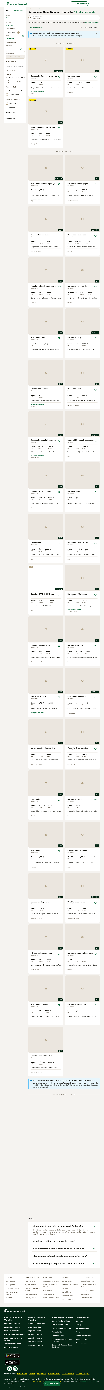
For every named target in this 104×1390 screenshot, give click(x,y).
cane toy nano (48, 1294)
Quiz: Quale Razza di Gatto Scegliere (62, 1346)
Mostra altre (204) (16, 98)
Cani (8, 20)
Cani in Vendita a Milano (61, 1321)
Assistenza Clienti (82, 1328)
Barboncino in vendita (12, 1327)
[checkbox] (7, 61)
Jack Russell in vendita (13, 1344)
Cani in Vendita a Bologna (61, 1328)
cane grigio (10, 1277)
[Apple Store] (12, 1362)
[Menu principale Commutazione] (2, 4)
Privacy (78, 1325)
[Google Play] (12, 1355)
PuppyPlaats (41, 1374)
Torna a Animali (12, 15)
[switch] (19, 46)
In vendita (11, 29)
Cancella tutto (18, 10)
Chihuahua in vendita (12, 1323)
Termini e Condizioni (83, 1336)
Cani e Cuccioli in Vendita (13, 1318)
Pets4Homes (22, 1374)
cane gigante (67, 1281)
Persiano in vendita (35, 1342)
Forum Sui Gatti (58, 1336)
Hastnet (32, 1374)
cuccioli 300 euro (87, 1281)
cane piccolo (10, 1281)
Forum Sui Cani (57, 1332)
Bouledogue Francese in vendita (13, 1339)
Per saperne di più (92, 22)
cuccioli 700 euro (87, 1290)
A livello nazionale (84, 12)
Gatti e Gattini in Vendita (36, 1318)
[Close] (97, 33)
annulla (20, 51)
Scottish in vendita (35, 1338)
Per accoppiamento (15, 39)
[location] (15, 109)
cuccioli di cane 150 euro (88, 1286)
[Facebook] (9, 1368)
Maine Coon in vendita (36, 1323)
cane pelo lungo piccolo (12, 1293)
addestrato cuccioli (31, 1277)
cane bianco (66, 1292)
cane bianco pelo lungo (70, 1285)
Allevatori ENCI (81, 1339)
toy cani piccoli (30, 1285)
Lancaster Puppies (82, 1374)
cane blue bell (67, 1296)
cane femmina (86, 1298)
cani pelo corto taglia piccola (32, 1289)
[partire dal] (10, 141)
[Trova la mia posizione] (21, 110)
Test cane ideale (82, 1343)
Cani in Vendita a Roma (60, 1325)
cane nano (66, 1288)
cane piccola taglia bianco (50, 1286)
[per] (20, 141)
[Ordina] (90, 27)
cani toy (9, 1298)
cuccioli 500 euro (87, 1277)
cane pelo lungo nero (51, 1298)
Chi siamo (79, 1321)
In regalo (11, 34)
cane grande (10, 1285)
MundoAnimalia (54, 1374)
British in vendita (34, 1327)
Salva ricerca (36, 27)
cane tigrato (47, 1277)
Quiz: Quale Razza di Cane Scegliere (62, 1340)
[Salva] (59, 77)
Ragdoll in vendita (35, 1331)
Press (78, 1332)
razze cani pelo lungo (51, 1281)
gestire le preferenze (89, 1381)
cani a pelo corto (49, 1290)
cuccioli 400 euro (68, 1299)
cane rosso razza (30, 1294)
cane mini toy (67, 1277)
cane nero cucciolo (13, 1288)
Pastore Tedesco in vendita (14, 1334)
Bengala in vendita (35, 1334)
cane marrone (29, 1281)
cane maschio (86, 1294)
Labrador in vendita (11, 1331)
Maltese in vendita (11, 1347)
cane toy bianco (30, 1298)
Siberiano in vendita (35, 1345)
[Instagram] (15, 1368)
